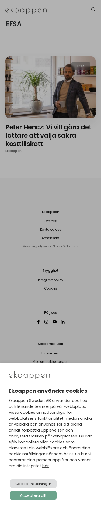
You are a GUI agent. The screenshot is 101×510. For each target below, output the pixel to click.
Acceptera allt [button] (33, 495)
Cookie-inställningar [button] (33, 483)
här (45, 465)
